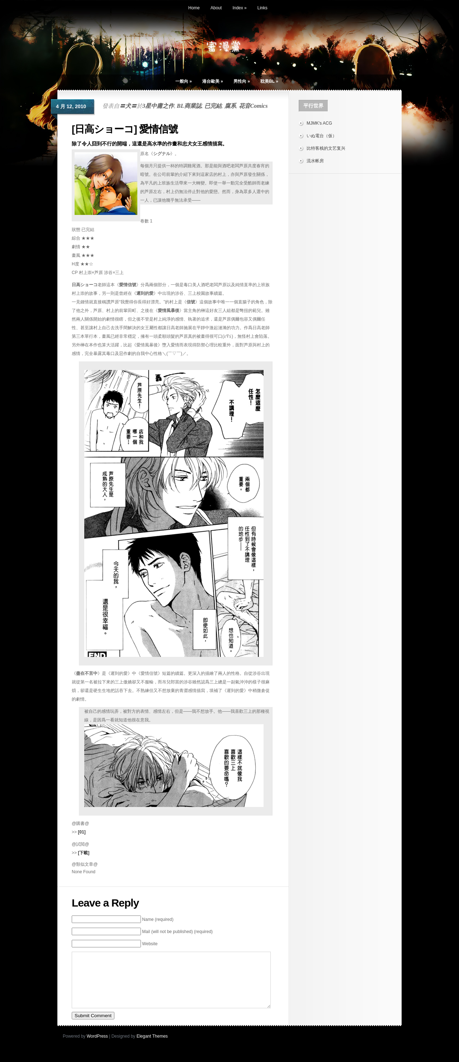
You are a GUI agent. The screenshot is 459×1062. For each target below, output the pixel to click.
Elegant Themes (152, 1046)
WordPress (97, 1046)
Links (262, 7)
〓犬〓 (128, 106)
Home (194, 7)
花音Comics (253, 106)
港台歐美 (212, 81)
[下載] (83, 852)
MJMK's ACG (319, 123)
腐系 (230, 106)
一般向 (183, 81)
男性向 (241, 81)
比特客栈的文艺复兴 (326, 148)
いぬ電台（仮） (322, 135)
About (216, 7)
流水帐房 (315, 160)
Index (239, 7)
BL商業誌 (189, 106)
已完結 (213, 106)
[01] (81, 832)
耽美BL (269, 81)
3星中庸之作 (158, 106)
